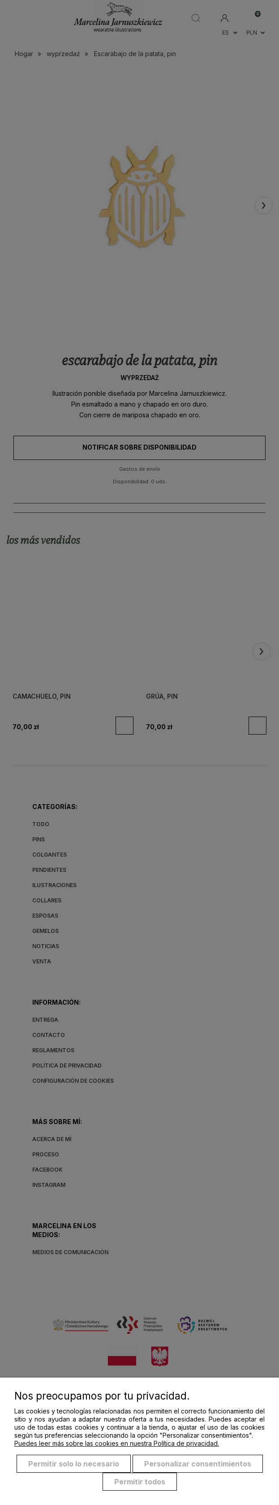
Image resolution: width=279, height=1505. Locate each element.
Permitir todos (139, 1481)
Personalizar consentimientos (197, 1463)
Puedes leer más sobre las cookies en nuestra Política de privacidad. (116, 1443)
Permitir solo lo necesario (73, 1463)
